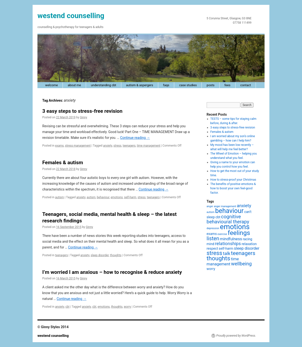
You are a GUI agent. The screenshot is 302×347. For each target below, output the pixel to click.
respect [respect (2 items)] (212, 248)
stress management (78, 145)
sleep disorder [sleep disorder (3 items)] (246, 248)
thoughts (115, 255)
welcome (51, 85)
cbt (67, 306)
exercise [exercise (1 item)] (222, 234)
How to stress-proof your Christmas (233, 179)
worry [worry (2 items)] (211, 269)
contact (245, 85)
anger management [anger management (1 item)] (225, 206)
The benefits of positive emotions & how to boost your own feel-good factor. (233, 188)
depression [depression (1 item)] (213, 228)
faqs (166, 85)
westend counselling (70, 15)
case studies (188, 85)
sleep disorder (100, 255)
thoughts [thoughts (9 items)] (218, 258)
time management (148, 145)
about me (74, 85)
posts (210, 85)
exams (59, 145)
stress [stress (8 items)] (214, 253)
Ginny (83, 117)
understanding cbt (103, 85)
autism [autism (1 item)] (211, 212)
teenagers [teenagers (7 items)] (243, 253)
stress (118, 145)
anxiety (107, 145)
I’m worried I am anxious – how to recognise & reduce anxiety (112, 272)
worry (127, 306)
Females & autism (62, 162)
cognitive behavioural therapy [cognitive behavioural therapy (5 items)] (228, 219)
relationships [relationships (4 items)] (228, 243)
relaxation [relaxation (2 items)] (249, 244)
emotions (117, 197)
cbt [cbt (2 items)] (218, 217)
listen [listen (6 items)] (213, 238)
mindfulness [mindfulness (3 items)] (231, 239)
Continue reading (135, 138)
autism (59, 197)
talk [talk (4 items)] (226, 253)
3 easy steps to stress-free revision (82, 111)
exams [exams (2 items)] (212, 234)
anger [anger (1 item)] (210, 206)
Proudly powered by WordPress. (236, 335)
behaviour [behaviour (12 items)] (229, 211)
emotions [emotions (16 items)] (235, 227)
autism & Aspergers (139, 85)
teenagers (129, 145)
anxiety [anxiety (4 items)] (244, 205)
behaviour (103, 197)
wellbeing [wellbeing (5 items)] (241, 264)
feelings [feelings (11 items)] (239, 232)
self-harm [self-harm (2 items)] (226, 248)
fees (227, 85)
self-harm (130, 197)
